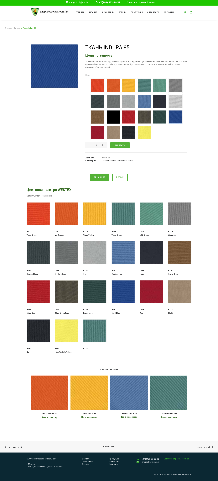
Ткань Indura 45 (49, 414)
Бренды (122, 12)
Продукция (136, 12)
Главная (79, 12)
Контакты (168, 12)
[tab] (99, 177)
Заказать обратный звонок (142, 2)
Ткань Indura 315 (169, 413)
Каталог (92, 12)
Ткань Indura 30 (129, 413)
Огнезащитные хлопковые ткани (117, 160)
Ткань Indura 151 (89, 413)
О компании (107, 12)
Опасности (152, 12)
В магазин (109, 447)
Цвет (87, 75)
